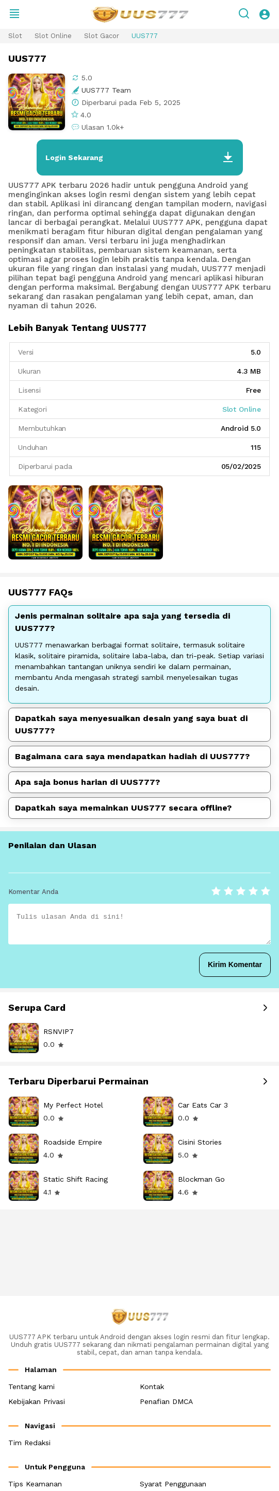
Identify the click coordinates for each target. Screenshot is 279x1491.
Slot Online (53, 36)
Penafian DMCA (166, 1401)
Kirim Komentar (235, 964)
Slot (15, 36)
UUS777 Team (106, 90)
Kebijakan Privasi (36, 1401)
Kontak (152, 1386)
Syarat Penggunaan (173, 1484)
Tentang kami (31, 1386)
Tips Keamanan (35, 1484)
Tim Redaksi (29, 1443)
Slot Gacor (101, 36)
